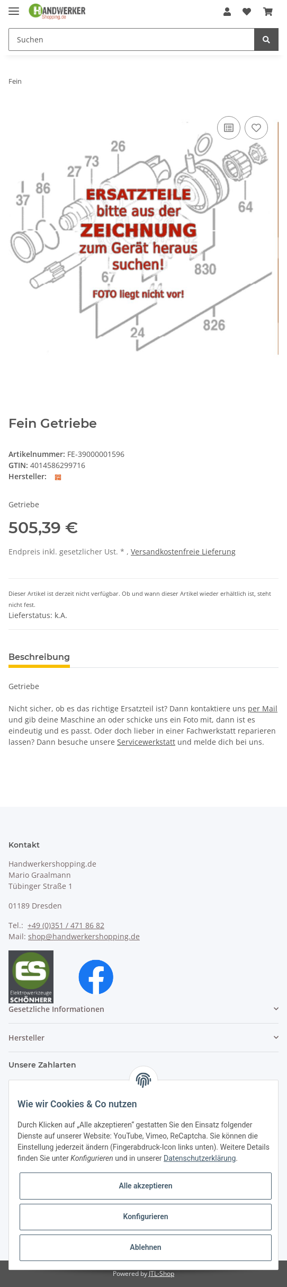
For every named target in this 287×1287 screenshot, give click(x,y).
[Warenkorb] (268, 11)
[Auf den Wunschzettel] (256, 127)
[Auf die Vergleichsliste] (228, 127)
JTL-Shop (161, 1273)
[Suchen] (131, 39)
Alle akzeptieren (145, 1186)
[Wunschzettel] (247, 11)
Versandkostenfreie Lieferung (183, 551)
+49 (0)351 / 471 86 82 (66, 925)
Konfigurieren (145, 1216)
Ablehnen (145, 1247)
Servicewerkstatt (146, 742)
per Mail (262, 708)
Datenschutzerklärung (200, 1158)
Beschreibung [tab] (39, 657)
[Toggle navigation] (13, 6)
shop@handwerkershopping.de (84, 936)
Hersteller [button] (26, 1038)
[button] (227, 11)
